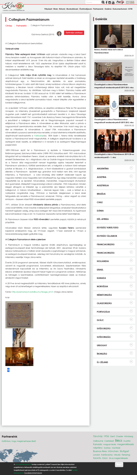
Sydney (107, 448)
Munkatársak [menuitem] (72, 9)
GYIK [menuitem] (130, 9)
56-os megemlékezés (118, 458)
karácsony (107, 454)
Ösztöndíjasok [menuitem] (85, 9)
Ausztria (101, 177)
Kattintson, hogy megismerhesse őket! (19, 441)
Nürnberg (128, 436)
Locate (8, 370)
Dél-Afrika (103, 219)
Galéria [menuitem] (108, 9)
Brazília (101, 193)
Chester (119, 436)
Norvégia (102, 286)
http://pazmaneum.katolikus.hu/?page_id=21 (33, 292)
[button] (19, 314)
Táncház (97, 436)
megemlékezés (125, 444)
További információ (33, 473)
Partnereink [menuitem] (98, 9)
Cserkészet (109, 441)
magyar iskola (109, 444)
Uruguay (102, 345)
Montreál (116, 448)
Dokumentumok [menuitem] (120, 9)
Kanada (101, 278)
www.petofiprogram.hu (23, 464)
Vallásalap (39, 135)
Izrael (100, 269)
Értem (119, 464)
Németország (104, 295)
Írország (102, 353)
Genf (112, 436)
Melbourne (98, 441)
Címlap (8, 25)
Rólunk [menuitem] (62, 9)
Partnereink (21, 25)
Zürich (105, 458)
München (113, 451)
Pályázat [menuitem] (48, 9)
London (96, 454)
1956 (106, 436)
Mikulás (117, 454)
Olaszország (104, 303)
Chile (100, 202)
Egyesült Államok (107, 236)
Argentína (103, 168)
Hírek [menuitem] (55, 9)
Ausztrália (103, 185)
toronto (97, 458)
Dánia (100, 210)
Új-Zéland (102, 362)
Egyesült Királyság (107, 227)
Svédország (104, 328)
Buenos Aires (100, 451)
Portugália (103, 311)
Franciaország (106, 244)
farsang (126, 454)
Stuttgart (124, 451)
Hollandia (103, 261)
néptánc (98, 447)
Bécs (118, 440)
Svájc (100, 320)
